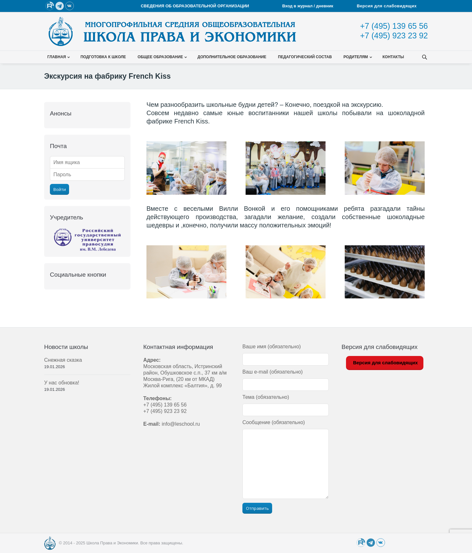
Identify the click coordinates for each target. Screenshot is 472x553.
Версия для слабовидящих (387, 6)
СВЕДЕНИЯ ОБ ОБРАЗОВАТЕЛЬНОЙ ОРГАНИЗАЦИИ (195, 6)
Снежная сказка (63, 360)
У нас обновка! (61, 382)
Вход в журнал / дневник (308, 6)
